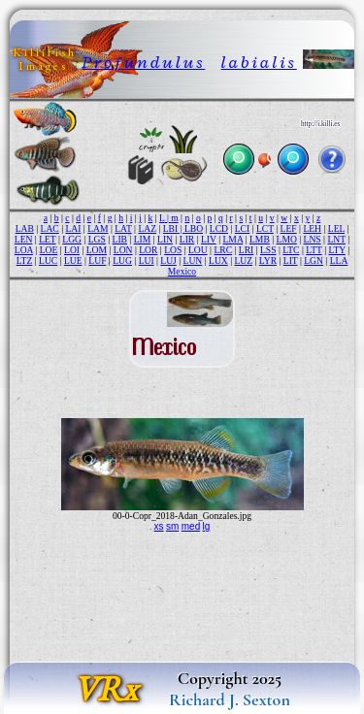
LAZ (147, 228)
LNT (336, 239)
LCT (265, 228)
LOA (24, 249)
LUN (193, 260)
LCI (242, 228)
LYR (268, 260)
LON (123, 249)
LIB (120, 239)
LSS (268, 249)
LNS (312, 239)
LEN (24, 239)
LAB (25, 228)
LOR (148, 249)
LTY (336, 249)
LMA (232, 239)
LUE (73, 260)
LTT (314, 249)
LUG (122, 260)
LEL (336, 228)
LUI (146, 260)
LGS (97, 239)
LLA (339, 260)
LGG (72, 239)
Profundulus (144, 62)
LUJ (168, 260)
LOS (173, 249)
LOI (72, 249)
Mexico (182, 271)
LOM (96, 249)
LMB (259, 239)
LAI (73, 228)
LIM (142, 239)
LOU (198, 249)
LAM (97, 228)
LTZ (25, 260)
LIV (208, 239)
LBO (193, 228)
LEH (312, 228)
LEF (289, 228)
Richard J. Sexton (229, 699)
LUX (218, 260)
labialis (259, 62)
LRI (246, 249)
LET (47, 239)
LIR (187, 239)
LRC (223, 249)
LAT (123, 228)
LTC (290, 249)
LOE (49, 249)
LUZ (243, 260)
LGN (313, 260)
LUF (97, 260)
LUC (48, 260)
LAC (50, 228)
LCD (219, 228)
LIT (290, 260)
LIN (165, 239)
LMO (287, 239)
